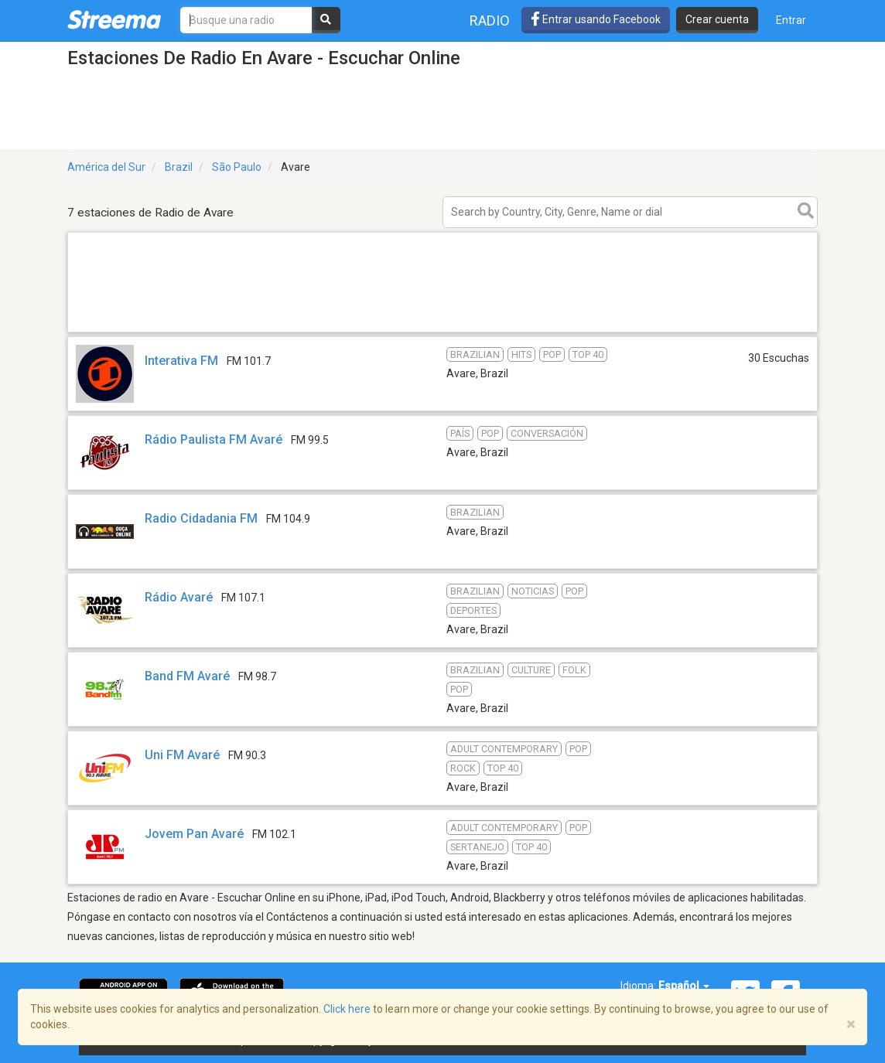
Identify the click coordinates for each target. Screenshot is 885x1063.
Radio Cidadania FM (201, 518)
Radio (490, 20)
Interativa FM (181, 360)
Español (683, 986)
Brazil (179, 167)
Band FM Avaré (187, 676)
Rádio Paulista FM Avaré (213, 439)
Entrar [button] (791, 20)
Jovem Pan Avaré (194, 833)
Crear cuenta (717, 19)
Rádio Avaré (179, 597)
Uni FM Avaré (182, 755)
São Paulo (236, 167)
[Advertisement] (442, 331)
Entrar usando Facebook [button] (596, 19)
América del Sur (106, 167)
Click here (347, 1009)
